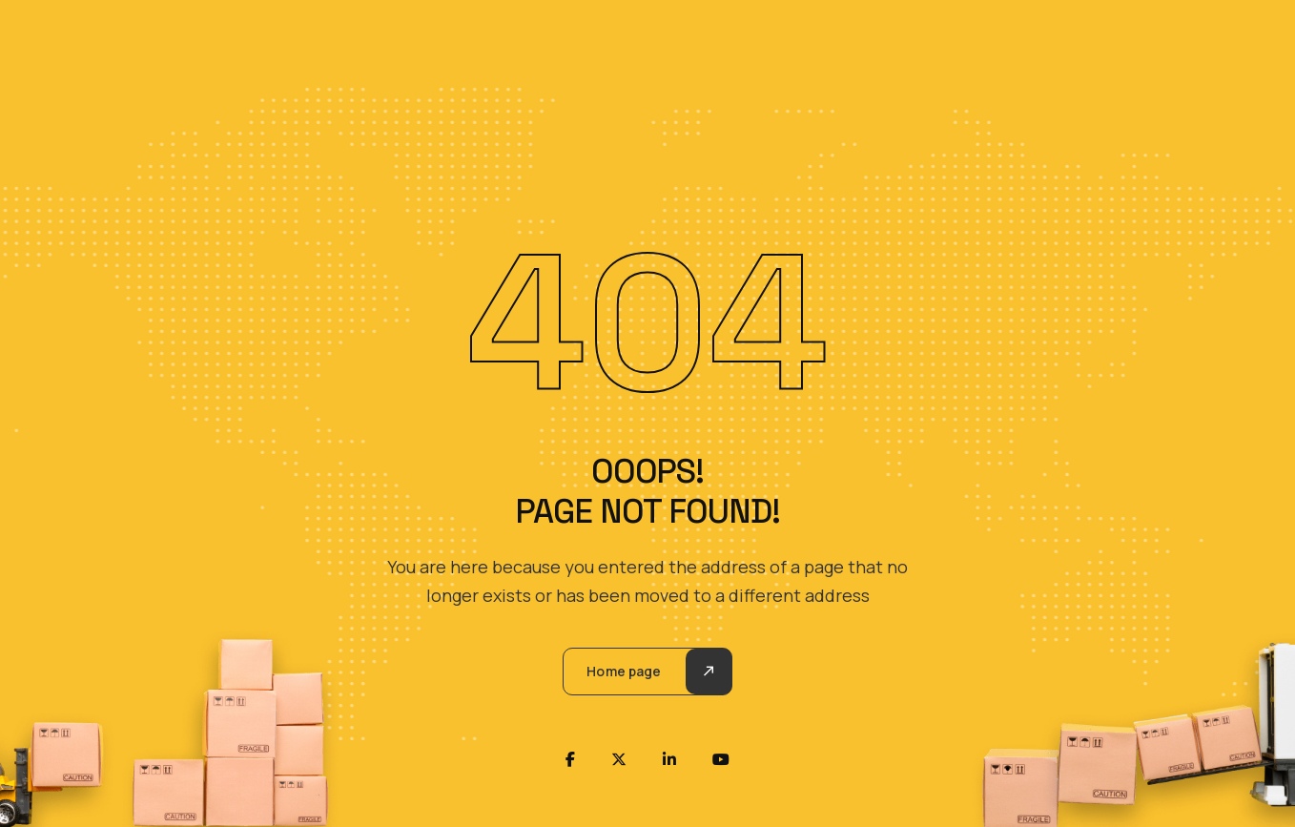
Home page (623, 671)
